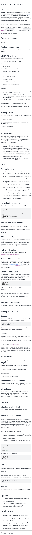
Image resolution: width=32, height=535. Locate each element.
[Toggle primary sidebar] (1, 2)
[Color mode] (26, 2)
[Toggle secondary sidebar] (30, 2)
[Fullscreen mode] (24, 2)
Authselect (29, 14)
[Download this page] (22, 2)
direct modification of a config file (15, 264)
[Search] (28, 2)
